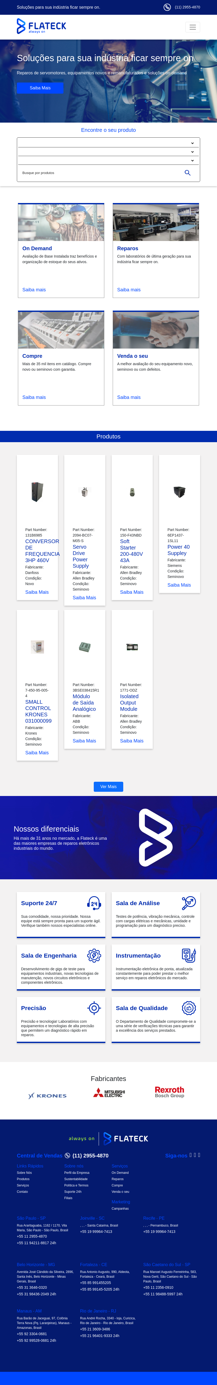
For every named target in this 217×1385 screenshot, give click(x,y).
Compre (117, 1185)
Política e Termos (76, 1185)
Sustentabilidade (76, 1179)
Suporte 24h (72, 1192)
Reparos (118, 1179)
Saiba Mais (40, 88)
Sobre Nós (24, 1173)
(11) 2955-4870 (181, 7)
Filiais (68, 1198)
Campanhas (120, 1208)
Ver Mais (108, 786)
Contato (22, 1192)
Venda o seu (120, 1192)
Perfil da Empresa (76, 1173)
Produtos (23, 1179)
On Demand (120, 1173)
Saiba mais (34, 289)
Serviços (23, 1185)
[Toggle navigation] (192, 27)
